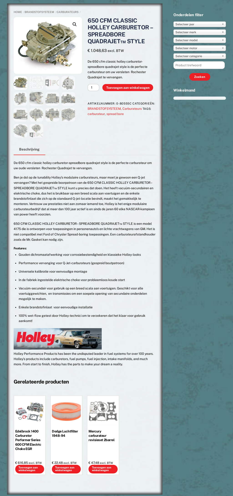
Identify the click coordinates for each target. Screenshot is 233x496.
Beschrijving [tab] (29, 149)
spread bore (115, 114)
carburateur (96, 114)
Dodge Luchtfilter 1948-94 (65, 434)
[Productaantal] (93, 87)
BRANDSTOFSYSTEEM (39, 12)
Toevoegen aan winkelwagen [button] (28, 469)
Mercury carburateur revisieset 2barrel (101, 436)
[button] (75, 24)
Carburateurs (68, 12)
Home (18, 12)
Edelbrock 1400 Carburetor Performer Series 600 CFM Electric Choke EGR (28, 440)
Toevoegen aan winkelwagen (127, 87)
